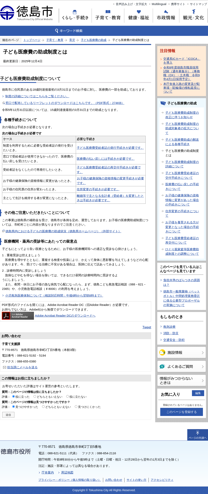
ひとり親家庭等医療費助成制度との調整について (182, 252)
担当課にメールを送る (22, 367)
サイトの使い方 (136, 479)
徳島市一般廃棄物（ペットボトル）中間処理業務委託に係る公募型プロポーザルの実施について (181, 298)
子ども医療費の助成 (93, 40)
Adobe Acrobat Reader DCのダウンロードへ (48, 315)
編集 (198, 393)
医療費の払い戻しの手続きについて (182, 186)
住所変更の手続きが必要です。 (98, 189)
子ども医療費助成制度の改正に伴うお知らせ (182, 115)
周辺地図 (67, 472)
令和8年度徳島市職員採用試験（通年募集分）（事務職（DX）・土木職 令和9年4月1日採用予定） (181, 73)
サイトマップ (198, 4)
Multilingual (159, 4)
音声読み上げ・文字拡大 (131, 4)
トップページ (31, 40)
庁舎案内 (48, 472)
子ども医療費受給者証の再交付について (182, 240)
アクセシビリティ (162, 479)
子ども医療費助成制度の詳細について (182, 164)
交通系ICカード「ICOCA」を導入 (181, 60)
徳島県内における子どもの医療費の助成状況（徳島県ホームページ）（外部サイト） (63, 231)
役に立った (22, 396)
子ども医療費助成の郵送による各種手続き (182, 142)
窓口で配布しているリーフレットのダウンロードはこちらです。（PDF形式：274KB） (64, 103)
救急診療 (169, 326)
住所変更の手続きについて (182, 213)
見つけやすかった (26, 406)
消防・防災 (171, 333)
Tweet (146, 327)
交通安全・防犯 (174, 340)
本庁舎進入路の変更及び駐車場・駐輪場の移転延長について (181, 87)
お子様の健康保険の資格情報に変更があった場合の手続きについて (182, 200)
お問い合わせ (113, 479)
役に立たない (78, 396)
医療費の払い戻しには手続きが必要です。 (106, 158)
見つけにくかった (89, 406)
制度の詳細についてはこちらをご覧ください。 (37, 96)
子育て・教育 (54, 40)
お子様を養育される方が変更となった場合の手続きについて (182, 227)
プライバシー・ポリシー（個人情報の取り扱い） (69, 479)
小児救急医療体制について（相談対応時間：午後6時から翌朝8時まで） (54, 295)
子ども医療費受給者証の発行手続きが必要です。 (110, 147)
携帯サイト (178, 4)
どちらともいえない (49, 396)
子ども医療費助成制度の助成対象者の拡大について (182, 128)
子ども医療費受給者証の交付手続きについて (182, 175)
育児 (72, 40)
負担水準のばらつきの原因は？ (181, 282)
